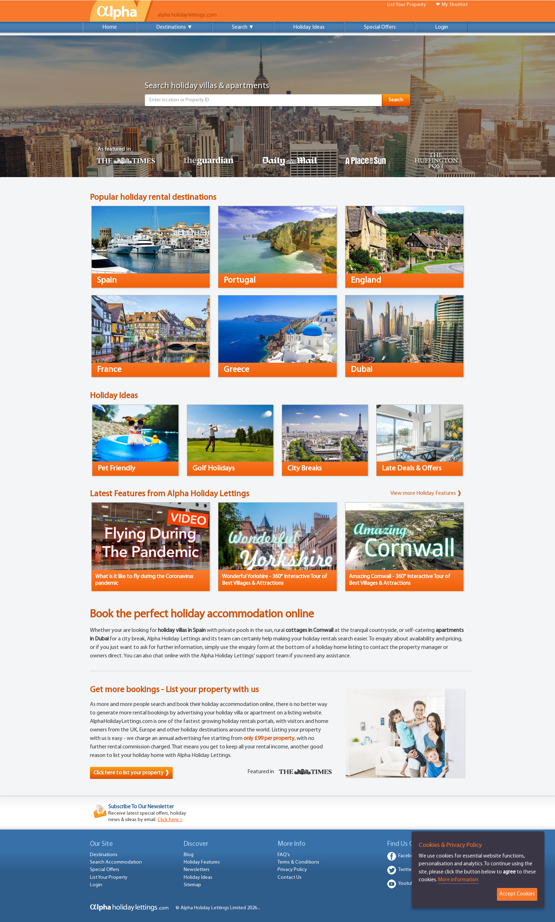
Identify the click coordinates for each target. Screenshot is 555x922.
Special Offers (380, 27)
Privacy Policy (292, 869)
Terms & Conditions (298, 862)
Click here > (170, 819)
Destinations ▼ (174, 27)
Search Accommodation (116, 862)
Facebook (409, 856)
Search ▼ (243, 27)
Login (441, 27)
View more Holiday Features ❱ (426, 493)
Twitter (405, 869)
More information (458, 880)
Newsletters (197, 869)
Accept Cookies (517, 894)
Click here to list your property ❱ (131, 773)
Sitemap (192, 885)
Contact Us (290, 877)
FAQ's (284, 855)
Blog (189, 855)
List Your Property (406, 4)
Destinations (104, 855)
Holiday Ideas (309, 27)
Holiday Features (202, 862)
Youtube (407, 883)
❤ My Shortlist (452, 4)
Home (109, 27)
